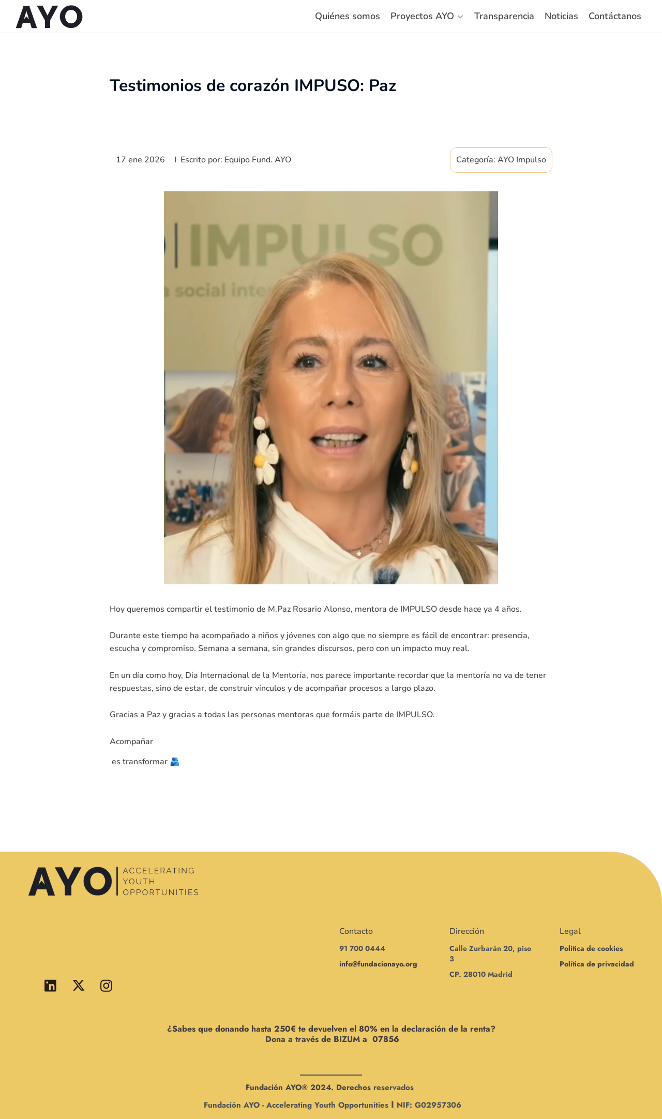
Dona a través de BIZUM (312, 1039)
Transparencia (504, 16)
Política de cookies (591, 948)
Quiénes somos (347, 16)
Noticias (561, 16)
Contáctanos (615, 16)
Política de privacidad (597, 964)
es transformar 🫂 (145, 761)
